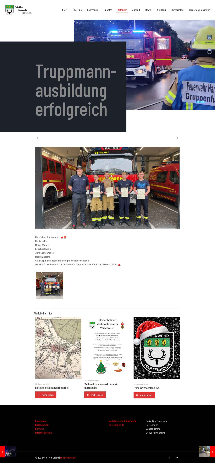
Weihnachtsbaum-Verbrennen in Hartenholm (101, 385)
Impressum (41, 420)
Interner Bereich (43, 432)
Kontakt (39, 428)
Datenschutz (41, 424)
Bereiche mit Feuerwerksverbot (52, 387)
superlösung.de (68, 457)
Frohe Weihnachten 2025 (147, 388)
